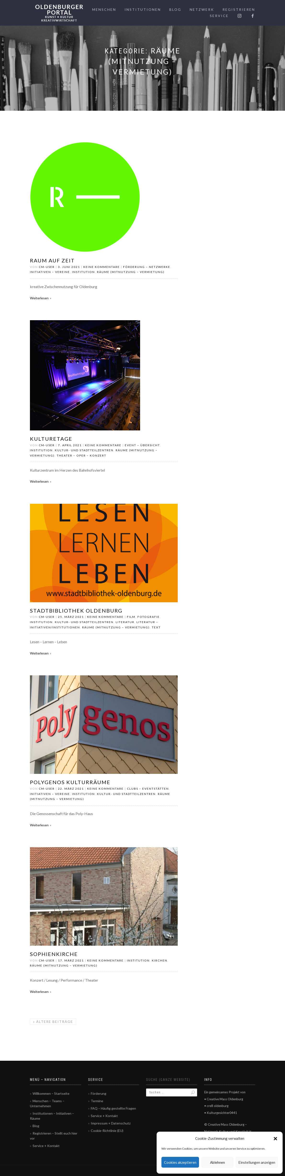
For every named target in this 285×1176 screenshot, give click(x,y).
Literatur (125, 622)
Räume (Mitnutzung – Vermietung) (131, 272)
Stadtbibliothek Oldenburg (76, 610)
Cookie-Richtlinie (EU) (107, 1131)
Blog (175, 9)
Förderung (98, 1093)
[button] (275, 1138)
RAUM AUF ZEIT (52, 260)
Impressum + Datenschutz (111, 1123)
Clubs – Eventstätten (148, 788)
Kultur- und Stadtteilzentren (84, 450)
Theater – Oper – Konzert (81, 455)
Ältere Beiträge (53, 1022)
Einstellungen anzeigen (256, 1162)
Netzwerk (202, 9)
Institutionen (143, 9)
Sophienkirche (54, 954)
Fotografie (148, 617)
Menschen (104, 9)
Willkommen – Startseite (51, 1093)
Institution (83, 272)
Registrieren (238, 9)
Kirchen (159, 960)
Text (156, 627)
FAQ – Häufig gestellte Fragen (113, 1108)
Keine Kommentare (101, 267)
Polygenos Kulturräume (70, 782)
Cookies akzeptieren (180, 1162)
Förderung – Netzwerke (146, 267)
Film (131, 617)
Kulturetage (51, 438)
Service (219, 16)
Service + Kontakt (46, 1146)
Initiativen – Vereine (50, 272)
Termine (97, 1101)
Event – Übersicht (142, 445)
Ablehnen (217, 1162)
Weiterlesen (39, 298)
